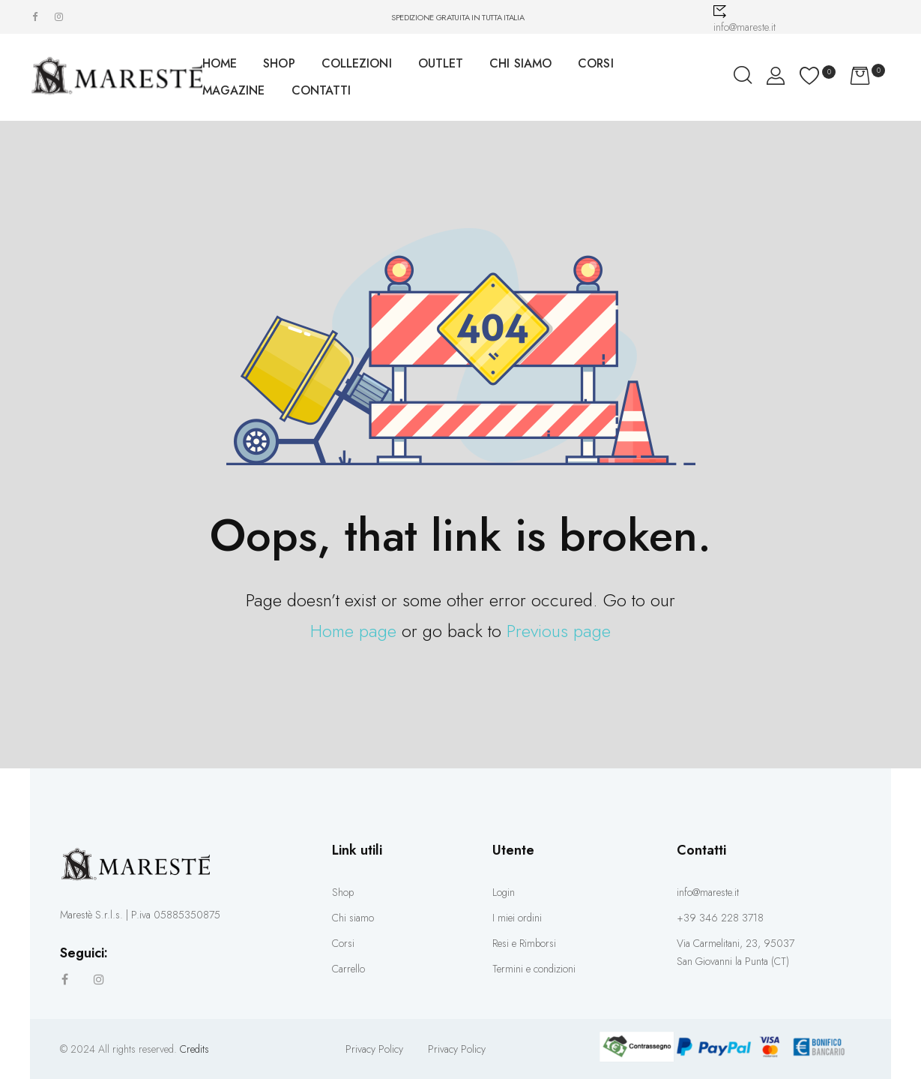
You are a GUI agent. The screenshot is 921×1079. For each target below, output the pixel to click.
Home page (353, 631)
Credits (194, 1048)
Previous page (559, 631)
